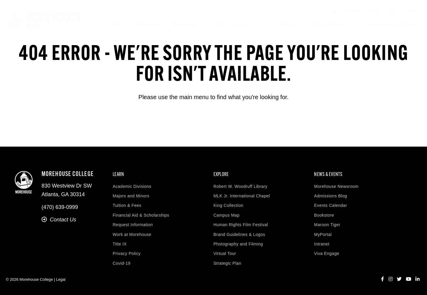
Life (263, 24)
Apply (411, 12)
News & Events (330, 24)
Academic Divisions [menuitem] (132, 186)
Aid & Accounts (229, 24)
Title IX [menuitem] (120, 244)
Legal (61, 279)
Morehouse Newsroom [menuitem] (336, 186)
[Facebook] (382, 279)
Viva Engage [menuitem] (326, 253)
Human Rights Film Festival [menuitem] (241, 224)
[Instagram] (390, 279)
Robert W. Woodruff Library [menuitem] (240, 186)
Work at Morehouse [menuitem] (132, 234)
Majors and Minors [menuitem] (131, 196)
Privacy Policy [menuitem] (127, 253)
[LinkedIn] (417, 279)
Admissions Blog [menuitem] (330, 196)
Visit (375, 12)
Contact (353, 12)
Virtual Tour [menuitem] (225, 253)
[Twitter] (399, 279)
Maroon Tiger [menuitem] (327, 224)
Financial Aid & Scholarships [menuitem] (141, 215)
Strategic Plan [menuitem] (227, 263)
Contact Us (59, 220)
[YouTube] (408, 279)
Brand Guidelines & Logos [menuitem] (239, 234)
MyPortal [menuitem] (323, 234)
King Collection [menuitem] (228, 205)
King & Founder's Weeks (387, 24)
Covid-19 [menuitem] (121, 263)
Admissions (187, 24)
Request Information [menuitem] (133, 224)
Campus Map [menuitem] (227, 215)
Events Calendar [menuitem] (330, 205)
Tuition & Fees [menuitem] (127, 205)
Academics (149, 24)
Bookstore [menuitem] (324, 215)
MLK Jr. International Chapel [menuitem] (242, 196)
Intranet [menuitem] (321, 244)
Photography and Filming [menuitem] (238, 244)
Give (393, 12)
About (118, 24)
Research (291, 24)
